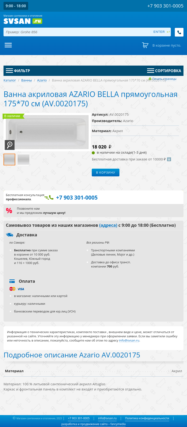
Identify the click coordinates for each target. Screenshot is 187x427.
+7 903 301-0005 (78, 418)
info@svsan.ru (107, 418)
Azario (42, 80)
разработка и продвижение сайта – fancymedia (93, 424)
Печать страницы (164, 79)
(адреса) (108, 225)
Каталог (10, 80)
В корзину (105, 172)
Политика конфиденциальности (147, 418)
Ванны (26, 80)
